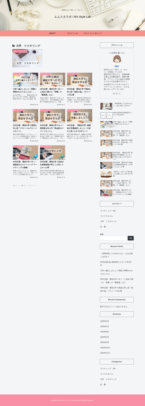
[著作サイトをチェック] (114, 93)
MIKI (117, 66)
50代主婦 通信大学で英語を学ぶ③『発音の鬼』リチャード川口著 (116, 289)
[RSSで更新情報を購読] (119, 93)
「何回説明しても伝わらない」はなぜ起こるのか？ (116, 255)
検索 (102, 234)
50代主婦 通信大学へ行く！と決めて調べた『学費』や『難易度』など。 (116, 280)
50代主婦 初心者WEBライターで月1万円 (116, 263)
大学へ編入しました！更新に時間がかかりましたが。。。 (116, 272)
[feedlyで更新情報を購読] (116, 93)
